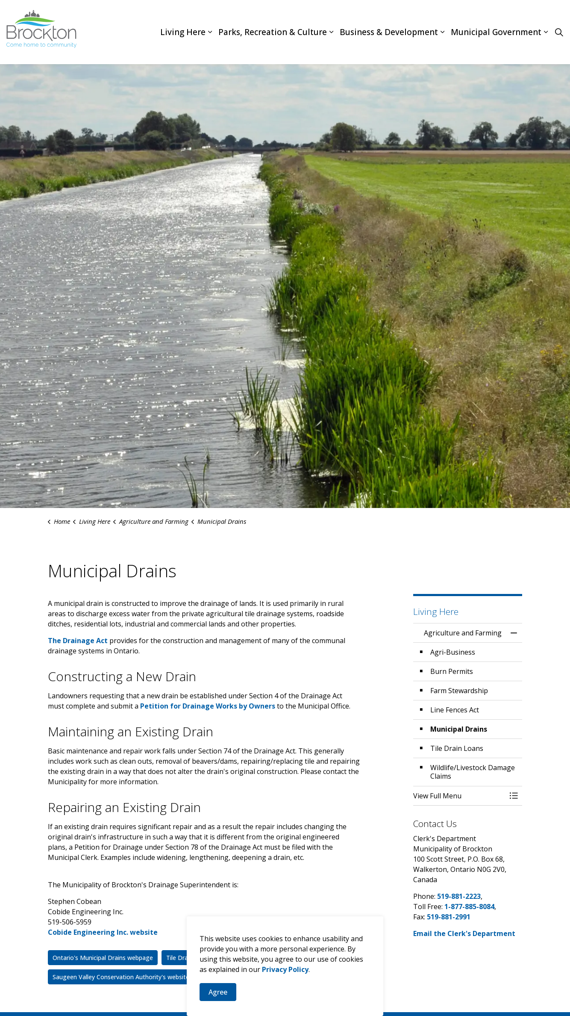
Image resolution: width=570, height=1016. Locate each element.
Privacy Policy (285, 1005)
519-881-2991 (448, 916)
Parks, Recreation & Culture (272, 32)
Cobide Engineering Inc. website (103, 932)
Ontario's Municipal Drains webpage (102, 958)
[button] (459, 795)
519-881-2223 (459, 896)
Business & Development (389, 32)
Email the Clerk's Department (464, 933)
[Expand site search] (559, 32)
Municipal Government (496, 32)
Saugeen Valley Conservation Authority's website (121, 977)
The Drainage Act (78, 640)
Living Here (183, 32)
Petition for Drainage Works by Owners (207, 706)
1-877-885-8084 (469, 906)
